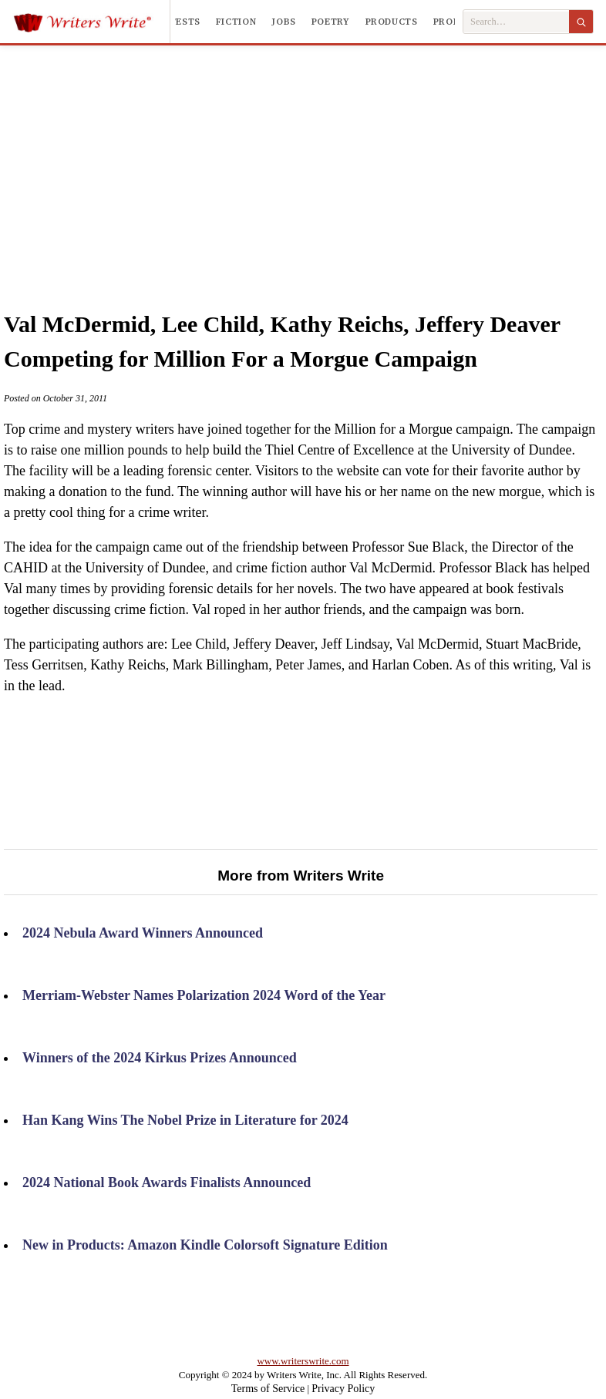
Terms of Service (268, 1388)
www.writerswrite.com (302, 1361)
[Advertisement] (325, 161)
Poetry (330, 21)
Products (391, 21)
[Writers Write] (91, 21)
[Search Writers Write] (516, 22)
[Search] (581, 21)
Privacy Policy (343, 1388)
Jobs (283, 21)
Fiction (236, 21)
